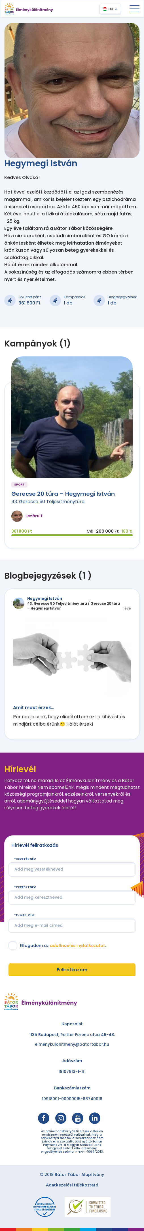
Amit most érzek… (33, 707)
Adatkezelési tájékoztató (72, 1185)
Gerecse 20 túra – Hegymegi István (63, 494)
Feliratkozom (72, 970)
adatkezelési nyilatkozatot (77, 945)
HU (111, 9)
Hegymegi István (44, 598)
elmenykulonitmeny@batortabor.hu (72, 1044)
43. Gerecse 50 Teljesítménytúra (47, 501)
